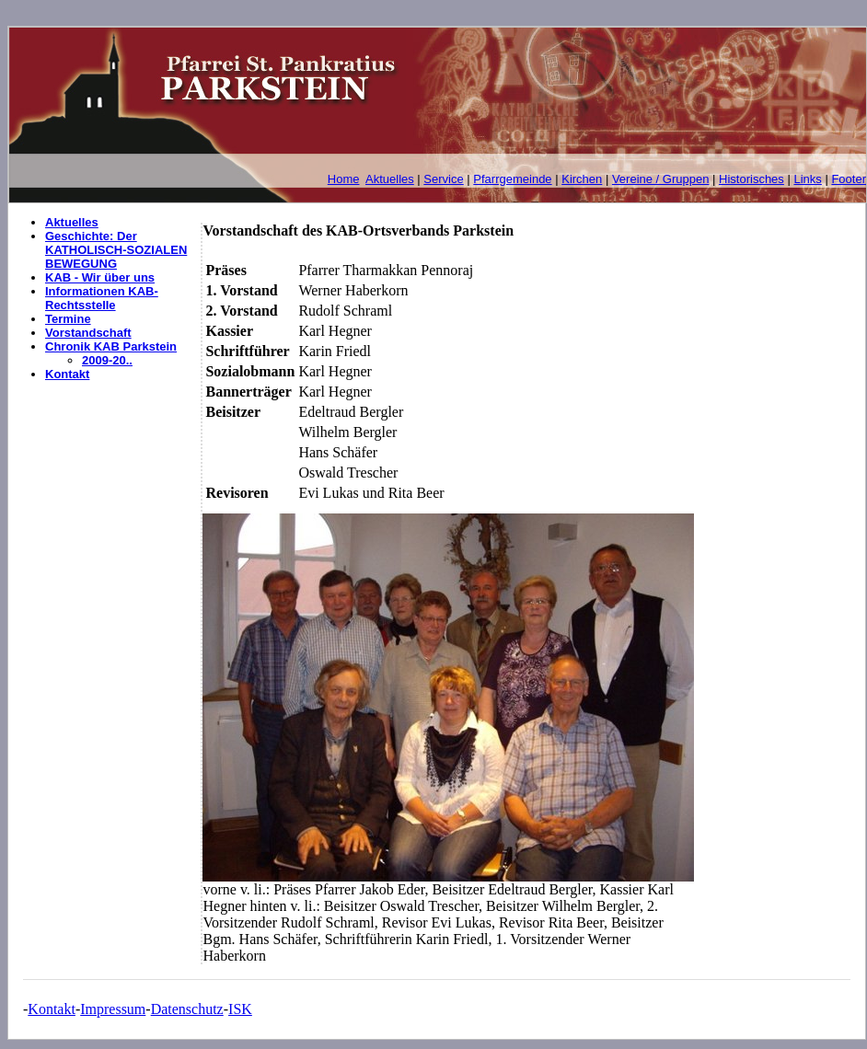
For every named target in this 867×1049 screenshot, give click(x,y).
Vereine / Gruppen (661, 179)
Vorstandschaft (88, 333)
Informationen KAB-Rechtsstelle (101, 298)
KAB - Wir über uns (100, 277)
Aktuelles (389, 179)
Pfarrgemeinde (512, 179)
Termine (68, 319)
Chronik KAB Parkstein (111, 346)
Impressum (112, 1009)
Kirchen (581, 179)
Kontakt (67, 374)
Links (807, 179)
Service (443, 179)
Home (344, 179)
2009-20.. (107, 360)
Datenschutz (187, 1009)
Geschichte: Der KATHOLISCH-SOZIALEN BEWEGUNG (116, 250)
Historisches (751, 179)
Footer (848, 179)
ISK (240, 1009)
